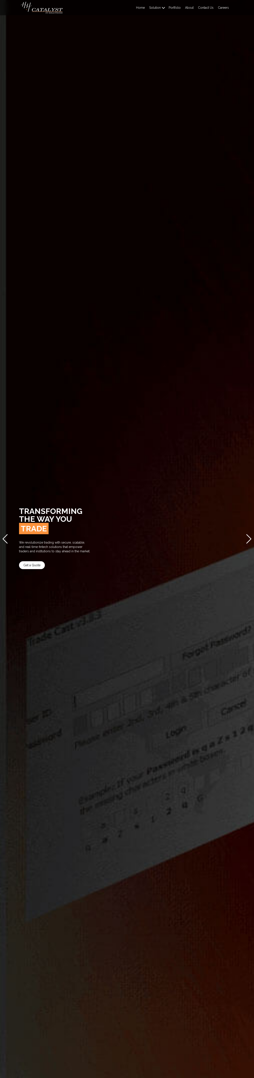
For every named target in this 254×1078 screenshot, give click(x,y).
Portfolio (175, 7)
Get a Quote (42, 565)
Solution (155, 7)
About (189, 7)
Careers (223, 7)
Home (140, 7)
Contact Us (206, 7)
